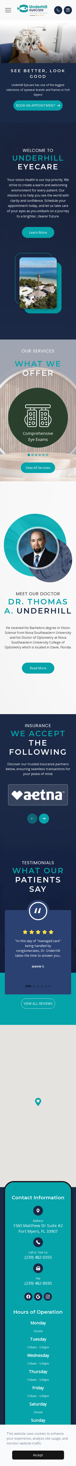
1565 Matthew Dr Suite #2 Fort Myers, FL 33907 (38, 1226)
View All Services (38, 467)
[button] (8, 10)
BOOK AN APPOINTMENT (38, 105)
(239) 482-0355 (38, 1255)
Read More (38, 668)
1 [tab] (29, 455)
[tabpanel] (38, 418)
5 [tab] (43, 455)
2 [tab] (32, 455)
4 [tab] (40, 455)
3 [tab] (36, 455)
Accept (38, 1455)
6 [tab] (47, 455)
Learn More (38, 232)
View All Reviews (38, 1003)
